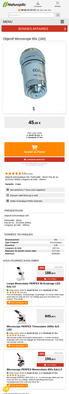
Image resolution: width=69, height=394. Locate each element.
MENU (7, 22)
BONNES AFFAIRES (42, 29)
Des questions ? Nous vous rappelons (26, 189)
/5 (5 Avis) (19, 174)
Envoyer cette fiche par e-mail (22, 195)
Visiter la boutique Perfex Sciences (24, 201)
